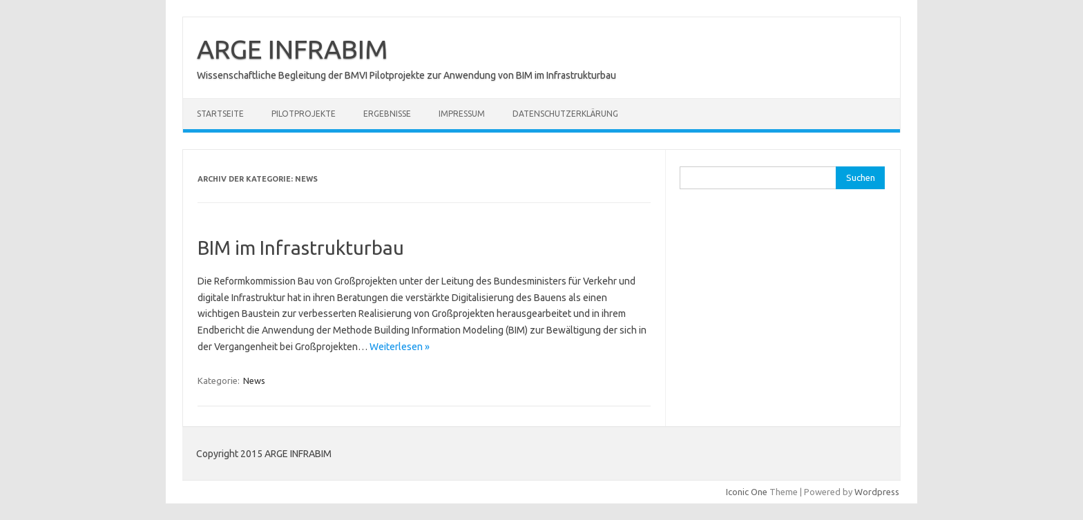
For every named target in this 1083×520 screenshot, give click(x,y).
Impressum (462, 113)
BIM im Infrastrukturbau (301, 247)
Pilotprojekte (303, 113)
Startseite (220, 113)
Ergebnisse (387, 113)
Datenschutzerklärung (565, 113)
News (254, 380)
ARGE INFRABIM (292, 49)
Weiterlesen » (400, 346)
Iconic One (746, 492)
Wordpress (876, 492)
